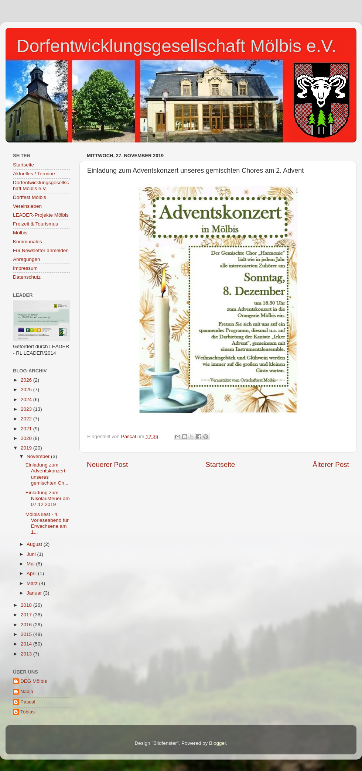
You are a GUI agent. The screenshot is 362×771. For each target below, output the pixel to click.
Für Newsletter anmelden (41, 250)
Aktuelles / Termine (34, 173)
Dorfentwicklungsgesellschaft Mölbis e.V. (176, 46)
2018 (27, 605)
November (39, 456)
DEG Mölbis (33, 681)
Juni (32, 554)
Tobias (27, 712)
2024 (27, 399)
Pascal (27, 702)
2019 (27, 448)
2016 (27, 624)
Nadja (26, 691)
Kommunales (27, 241)
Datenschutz (27, 277)
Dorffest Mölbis (29, 197)
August (35, 544)
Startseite (220, 464)
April (32, 573)
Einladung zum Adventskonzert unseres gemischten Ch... (46, 474)
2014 (27, 644)
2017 (27, 614)
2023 (27, 409)
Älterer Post (331, 464)
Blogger (217, 743)
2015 (27, 634)
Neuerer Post (107, 464)
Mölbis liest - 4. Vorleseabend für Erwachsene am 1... (47, 523)
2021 (27, 428)
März (33, 583)
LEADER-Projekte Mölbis (41, 215)
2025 (27, 389)
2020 (27, 438)
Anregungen (26, 259)
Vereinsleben (27, 206)
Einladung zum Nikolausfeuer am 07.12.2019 (47, 498)
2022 (27, 418)
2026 (27, 380)
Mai (31, 564)
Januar (35, 593)
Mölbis (20, 232)
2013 (27, 654)
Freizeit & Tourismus (35, 224)
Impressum (25, 268)
